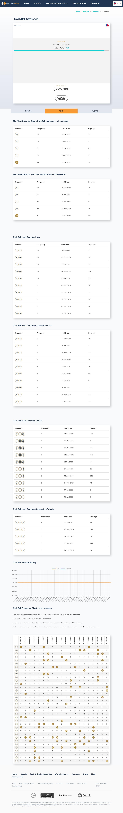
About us (59, 783)
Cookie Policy (17, 786)
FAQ (13, 783)
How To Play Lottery (26, 783)
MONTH (28, 111)
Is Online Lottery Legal (45, 783)
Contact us (70, 783)
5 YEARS (95, 111)
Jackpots (95, 3)
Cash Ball (95, 12)
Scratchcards (17, 777)
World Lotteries (79, 3)
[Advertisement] (61, 67)
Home (78, 12)
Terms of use (81, 783)
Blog (93, 774)
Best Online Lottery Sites (56, 3)
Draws (85, 774)
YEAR (61, 111)
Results (86, 12)
